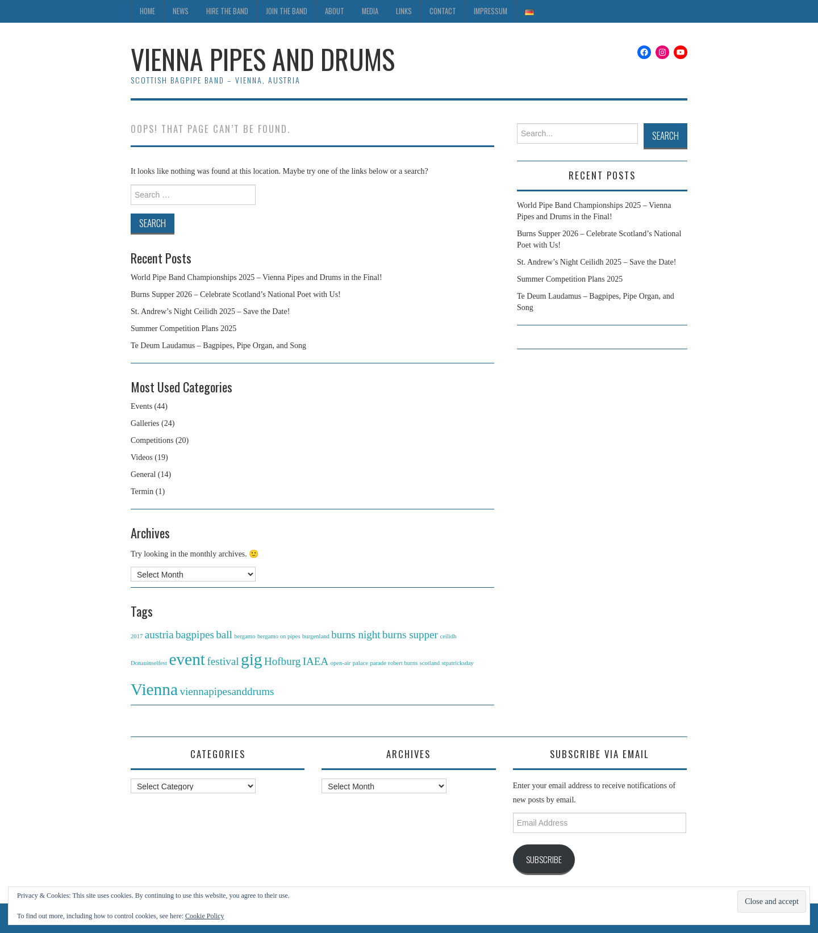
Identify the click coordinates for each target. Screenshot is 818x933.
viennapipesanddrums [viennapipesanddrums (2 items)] (227, 691)
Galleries (145, 423)
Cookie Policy (204, 916)
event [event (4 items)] (187, 659)
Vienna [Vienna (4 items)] (154, 689)
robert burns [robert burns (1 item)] (403, 663)
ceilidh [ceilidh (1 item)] (448, 636)
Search (665, 135)
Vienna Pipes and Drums (263, 59)
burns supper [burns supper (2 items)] (410, 635)
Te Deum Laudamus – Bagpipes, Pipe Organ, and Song (218, 345)
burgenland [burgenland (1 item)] (315, 636)
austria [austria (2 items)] (159, 635)
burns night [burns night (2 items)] (355, 635)
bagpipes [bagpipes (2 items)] (195, 635)
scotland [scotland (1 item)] (430, 663)
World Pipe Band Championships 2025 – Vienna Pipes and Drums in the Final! (256, 277)
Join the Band (286, 11)
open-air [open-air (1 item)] (341, 663)
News (181, 11)
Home (147, 11)
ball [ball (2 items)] (224, 635)
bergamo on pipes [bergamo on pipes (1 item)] (279, 636)
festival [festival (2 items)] (223, 661)
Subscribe (544, 859)
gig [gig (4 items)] (251, 659)
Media (370, 11)
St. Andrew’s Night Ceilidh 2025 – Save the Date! (210, 311)
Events (141, 406)
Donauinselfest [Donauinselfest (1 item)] (149, 663)
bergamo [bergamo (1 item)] (244, 636)
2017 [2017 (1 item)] (137, 636)
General (143, 474)
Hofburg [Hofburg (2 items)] (282, 661)
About (334, 11)
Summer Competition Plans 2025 (183, 328)
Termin (142, 491)
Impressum (490, 11)
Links (404, 11)
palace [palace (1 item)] (360, 663)
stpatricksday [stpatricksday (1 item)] (458, 663)
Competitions (152, 440)
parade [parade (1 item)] (378, 663)
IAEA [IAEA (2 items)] (316, 661)
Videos (142, 457)
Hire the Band (227, 11)
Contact (442, 11)
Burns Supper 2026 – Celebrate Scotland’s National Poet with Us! (236, 294)
